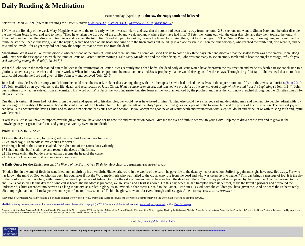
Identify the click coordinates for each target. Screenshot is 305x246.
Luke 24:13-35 (118, 23)
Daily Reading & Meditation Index (156, 221)
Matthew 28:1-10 (141, 23)
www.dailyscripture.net (152, 204)
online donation (218, 230)
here (105, 212)
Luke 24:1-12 (97, 23)
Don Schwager (183, 204)
